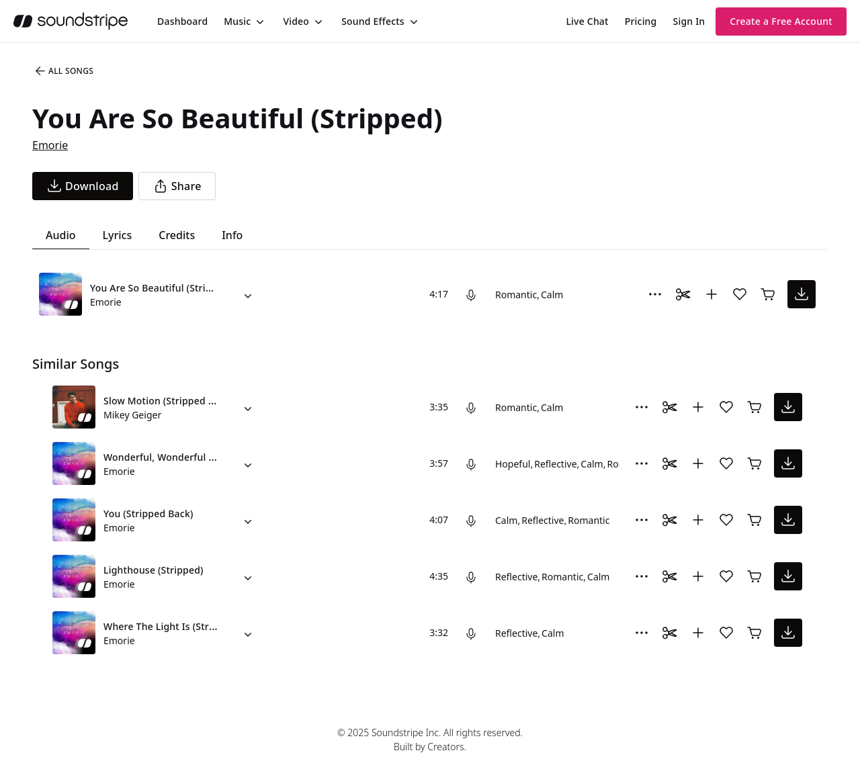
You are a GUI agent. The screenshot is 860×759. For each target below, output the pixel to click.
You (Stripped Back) (148, 513)
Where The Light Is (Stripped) (170, 626)
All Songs (63, 71)
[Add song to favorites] (740, 294)
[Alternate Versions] (248, 294)
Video (296, 21)
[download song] (82, 186)
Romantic (516, 294)
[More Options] (655, 294)
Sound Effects (372, 21)
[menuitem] (182, 21)
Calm (552, 294)
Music (237, 21)
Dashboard (182, 21)
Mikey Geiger (132, 414)
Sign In (689, 21)
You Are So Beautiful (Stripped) (161, 287)
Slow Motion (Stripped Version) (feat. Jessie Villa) (215, 400)
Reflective (555, 463)
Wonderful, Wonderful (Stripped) (178, 457)
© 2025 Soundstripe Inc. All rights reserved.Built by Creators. (430, 739)
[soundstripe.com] (70, 21)
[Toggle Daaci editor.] (683, 294)
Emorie (50, 145)
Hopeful (512, 463)
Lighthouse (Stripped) (153, 570)
